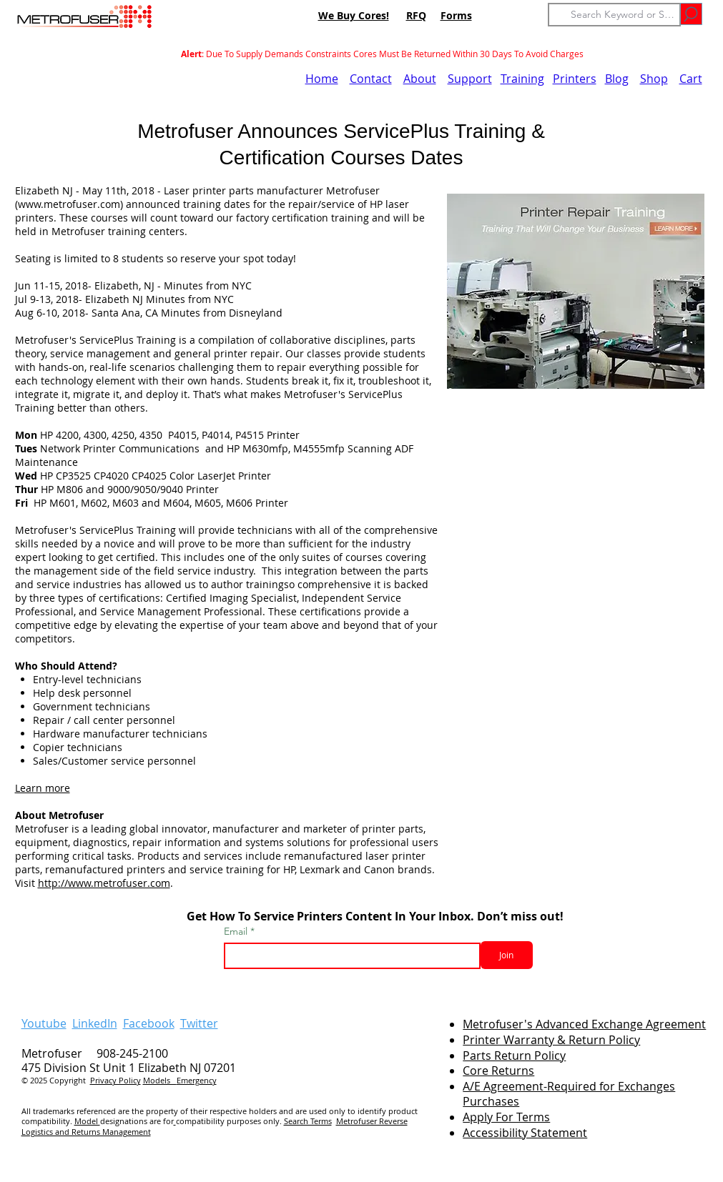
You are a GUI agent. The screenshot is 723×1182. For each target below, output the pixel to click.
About (419, 78)
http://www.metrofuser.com (104, 883)
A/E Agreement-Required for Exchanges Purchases (569, 1093)
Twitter (199, 1023)
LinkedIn (94, 1023)
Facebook (148, 1023)
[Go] (691, 14)
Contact (371, 78)
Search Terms (308, 1121)
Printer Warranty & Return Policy (551, 1040)
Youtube (44, 1023)
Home (321, 78)
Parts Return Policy (514, 1055)
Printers (574, 78)
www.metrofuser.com (69, 204)
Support (470, 78)
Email (237, 931)
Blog (617, 78)
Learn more (42, 788)
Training (522, 78)
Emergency (197, 1080)
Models (160, 1080)
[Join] (507, 955)
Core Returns (498, 1070)
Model (87, 1121)
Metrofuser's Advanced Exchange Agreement (584, 1024)
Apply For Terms (506, 1117)
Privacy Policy (115, 1080)
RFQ (416, 15)
